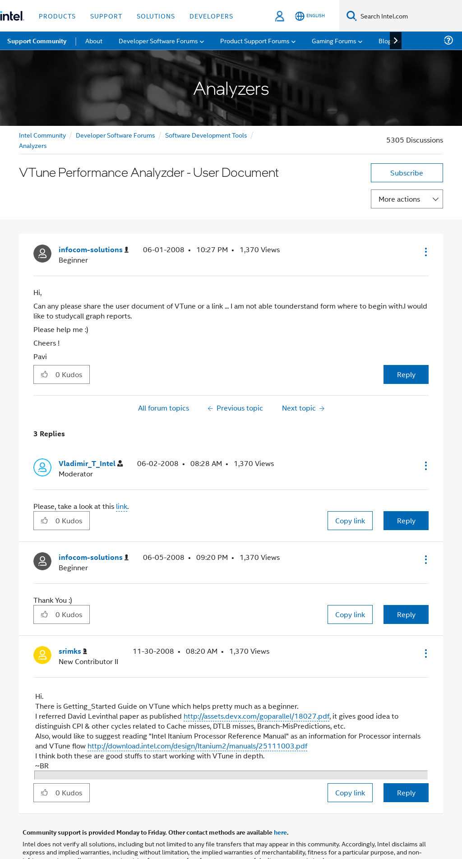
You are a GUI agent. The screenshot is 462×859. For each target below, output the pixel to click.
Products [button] (57, 15)
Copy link (350, 520)
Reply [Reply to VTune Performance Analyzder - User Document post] (406, 374)
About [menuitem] (93, 40)
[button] (425, 251)
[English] (310, 16)
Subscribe (406, 172)
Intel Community (42, 134)
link (121, 506)
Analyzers (33, 145)
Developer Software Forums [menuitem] (158, 40)
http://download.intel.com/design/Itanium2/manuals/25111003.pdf (197, 745)
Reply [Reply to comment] (406, 520)
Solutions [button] (156, 15)
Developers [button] (211, 15)
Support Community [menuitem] (36, 41)
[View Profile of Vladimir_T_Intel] (91, 463)
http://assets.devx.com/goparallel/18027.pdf (256, 716)
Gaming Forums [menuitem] (334, 40)
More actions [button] (399, 199)
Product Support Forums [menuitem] (255, 40)
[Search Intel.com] (409, 15)
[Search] (351, 15)
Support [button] (106, 15)
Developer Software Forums (115, 134)
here (280, 832)
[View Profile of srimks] (73, 651)
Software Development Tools (206, 134)
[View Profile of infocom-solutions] (94, 250)
